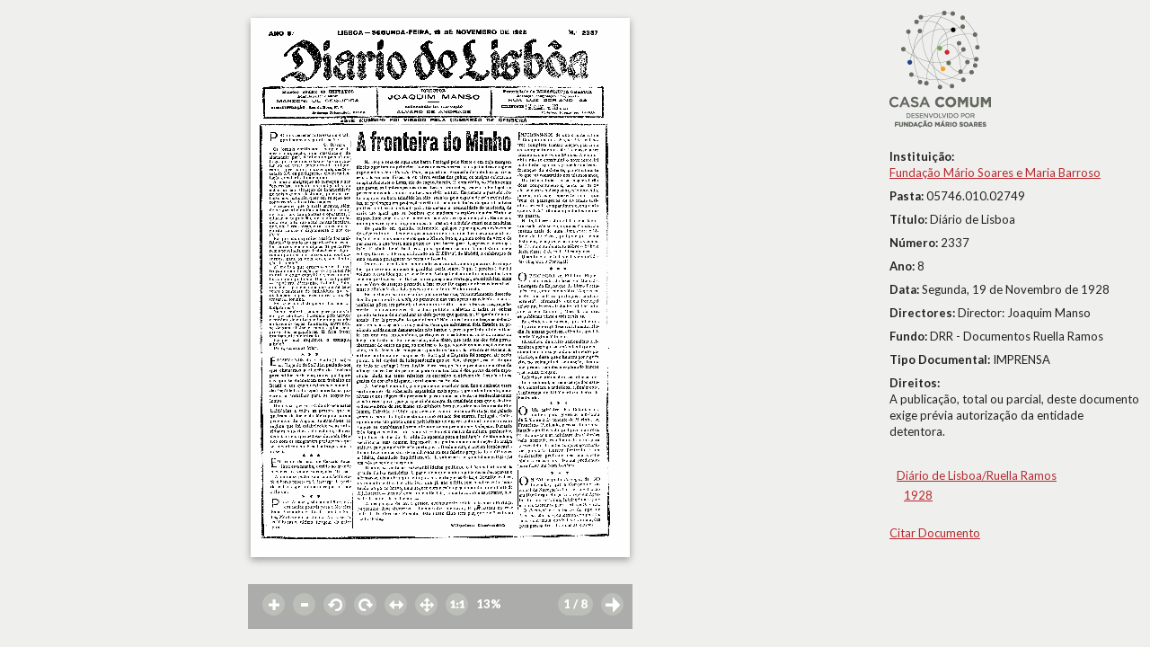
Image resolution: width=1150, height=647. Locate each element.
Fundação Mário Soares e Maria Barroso (995, 172)
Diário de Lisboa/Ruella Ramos (977, 475)
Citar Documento (934, 533)
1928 (918, 495)
